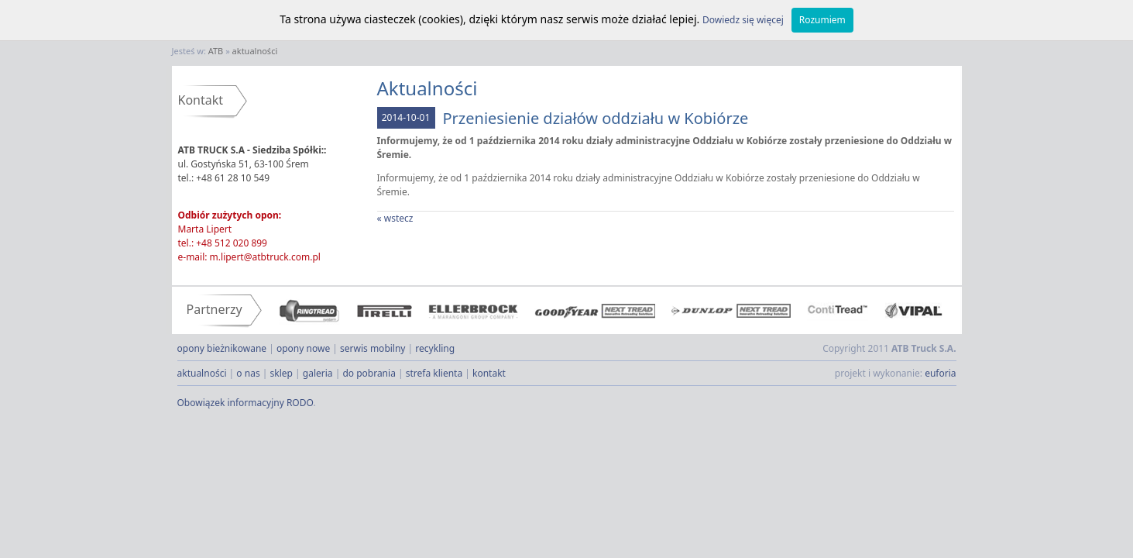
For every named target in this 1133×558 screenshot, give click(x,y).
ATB (216, 51)
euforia (940, 373)
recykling (435, 348)
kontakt (489, 373)
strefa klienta (434, 373)
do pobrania (368, 373)
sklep (281, 373)
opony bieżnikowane (222, 348)
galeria (318, 373)
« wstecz (395, 218)
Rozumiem (822, 19)
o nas (247, 373)
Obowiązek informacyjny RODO (245, 402)
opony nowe (303, 348)
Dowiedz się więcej (743, 19)
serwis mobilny (372, 348)
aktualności (255, 51)
